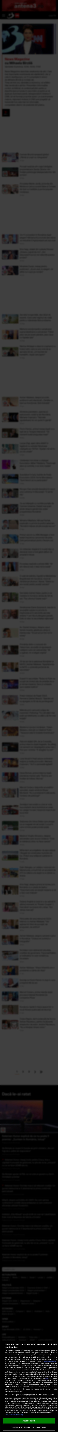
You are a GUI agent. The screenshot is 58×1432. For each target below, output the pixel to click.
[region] (29, 1386)
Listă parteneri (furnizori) (14, 1415)
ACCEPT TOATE (29, 1421)
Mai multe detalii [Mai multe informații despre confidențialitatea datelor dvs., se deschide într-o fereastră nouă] (50, 1361)
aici (46, 1378)
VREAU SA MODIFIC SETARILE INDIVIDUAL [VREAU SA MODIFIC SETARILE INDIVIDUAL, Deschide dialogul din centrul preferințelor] (29, 1428)
